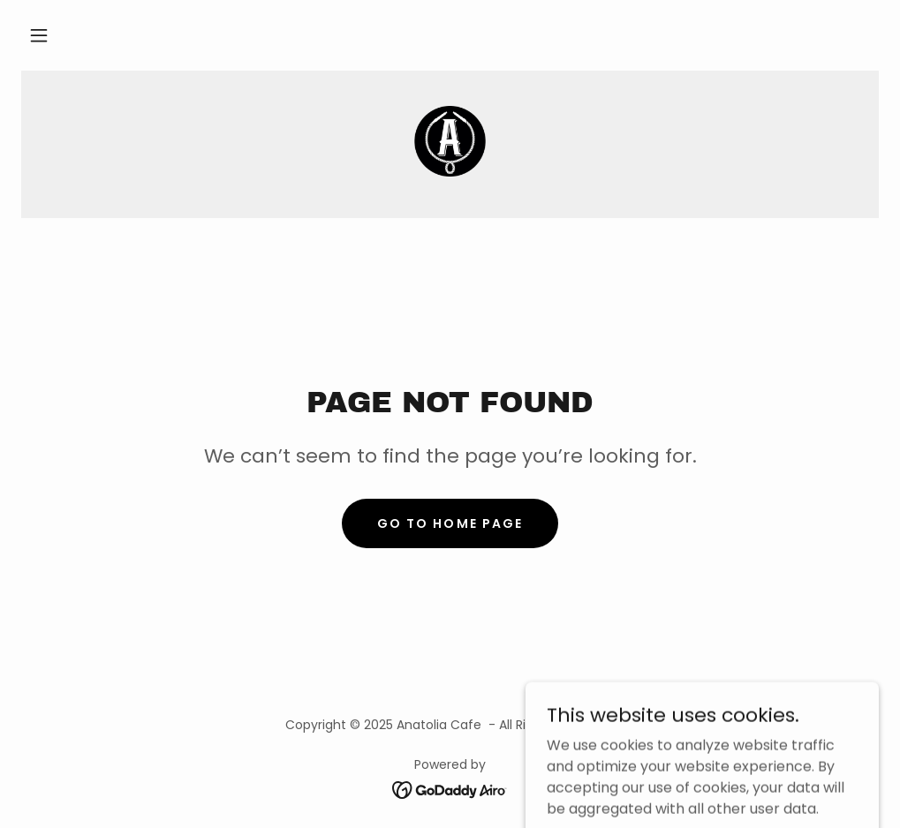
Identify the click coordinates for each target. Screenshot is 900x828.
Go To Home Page (449, 523)
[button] (39, 35)
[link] (450, 141)
